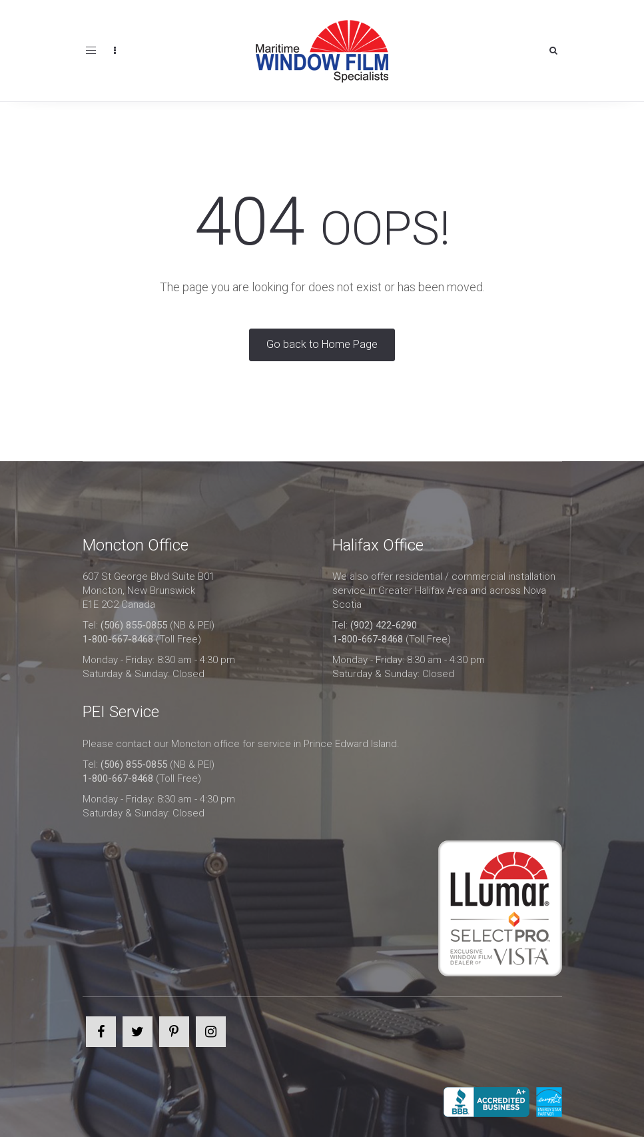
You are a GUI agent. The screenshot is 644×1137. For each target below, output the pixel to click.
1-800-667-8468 (118, 639)
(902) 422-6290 (383, 625)
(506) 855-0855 (134, 625)
